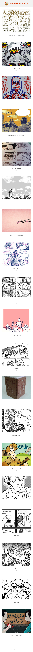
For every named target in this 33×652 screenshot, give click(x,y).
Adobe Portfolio (19, 649)
